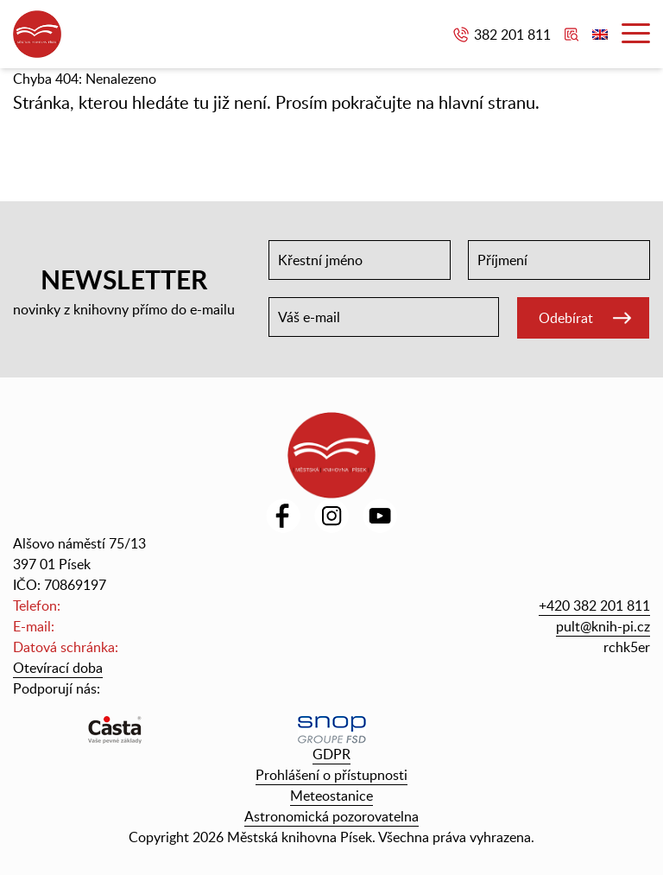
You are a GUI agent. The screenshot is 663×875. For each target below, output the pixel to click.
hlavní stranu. (489, 102)
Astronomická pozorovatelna (331, 816)
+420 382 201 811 (594, 605)
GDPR (331, 754)
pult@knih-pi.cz (603, 626)
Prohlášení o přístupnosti (331, 774)
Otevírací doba (58, 667)
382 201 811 (512, 34)
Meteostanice (331, 795)
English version (600, 34)
